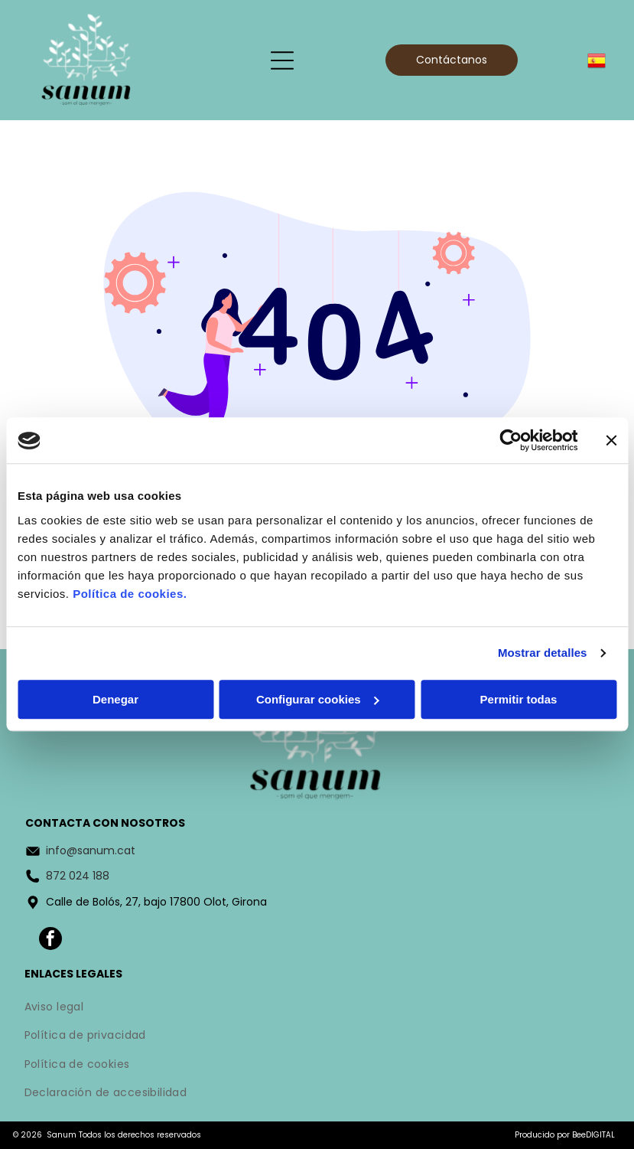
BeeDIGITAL (593, 1135)
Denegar (115, 699)
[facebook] (50, 940)
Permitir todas (519, 699)
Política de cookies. (130, 593)
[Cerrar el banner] (611, 441)
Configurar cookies (317, 699)
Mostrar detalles (542, 653)
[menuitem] (317, 1008)
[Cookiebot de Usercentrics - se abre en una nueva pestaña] (510, 440)
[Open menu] (282, 60)
